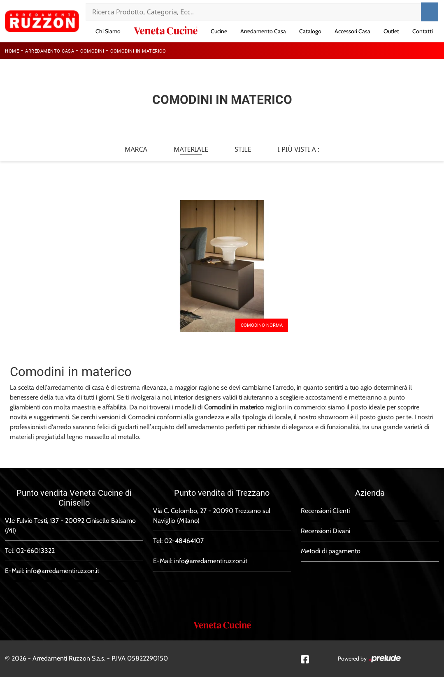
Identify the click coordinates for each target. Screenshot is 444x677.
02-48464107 (184, 541)
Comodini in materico (138, 51)
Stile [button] (243, 149)
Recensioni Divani (325, 531)
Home (12, 51)
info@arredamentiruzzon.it (62, 571)
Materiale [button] (191, 149)
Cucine (219, 31)
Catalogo (310, 31)
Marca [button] (136, 149)
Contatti (422, 31)
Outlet (391, 31)
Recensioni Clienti (325, 511)
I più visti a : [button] (299, 149)
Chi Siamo (108, 31)
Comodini (92, 51)
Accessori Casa (352, 31)
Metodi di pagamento (330, 551)
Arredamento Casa (263, 31)
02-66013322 (35, 551)
